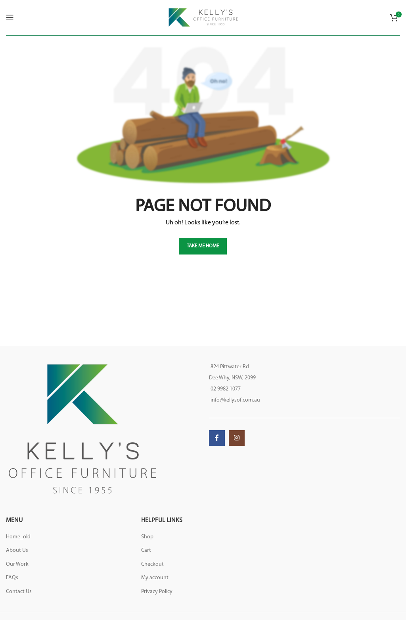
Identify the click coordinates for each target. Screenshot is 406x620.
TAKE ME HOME (203, 246)
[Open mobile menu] (10, 17)
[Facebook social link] (217, 438)
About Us (17, 550)
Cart (146, 550)
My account (155, 578)
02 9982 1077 (226, 389)
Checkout (152, 564)
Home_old (18, 537)
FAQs (12, 578)
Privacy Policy (156, 592)
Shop (147, 537)
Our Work (17, 564)
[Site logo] (203, 17)
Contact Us (19, 592)
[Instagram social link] (237, 438)
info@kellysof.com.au (235, 400)
